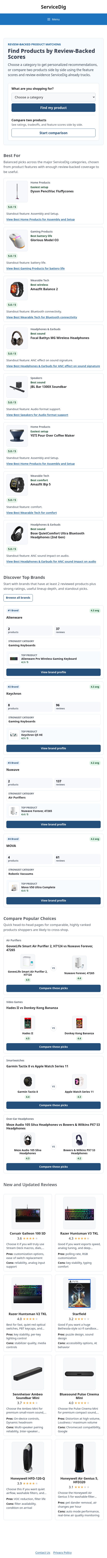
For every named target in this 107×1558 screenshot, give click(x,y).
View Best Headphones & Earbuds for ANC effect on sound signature (53, 366)
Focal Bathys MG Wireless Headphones (59, 338)
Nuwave (12, 769)
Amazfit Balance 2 (44, 289)
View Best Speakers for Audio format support (37, 415)
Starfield (79, 1314)
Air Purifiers (13, 940)
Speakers (36, 378)
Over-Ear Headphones (20, 1119)
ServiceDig (53, 6)
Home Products (40, 182)
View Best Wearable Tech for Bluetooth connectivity (41, 317)
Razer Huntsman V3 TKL (79, 1233)
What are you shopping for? (33, 89)
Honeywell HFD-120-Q (28, 1478)
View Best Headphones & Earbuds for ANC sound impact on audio (51, 561)
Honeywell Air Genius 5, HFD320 (79, 1480)
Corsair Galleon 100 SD (28, 1233)
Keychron (13, 693)
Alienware (14, 617)
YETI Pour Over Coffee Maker (52, 435)
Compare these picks (53, 988)
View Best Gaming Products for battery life (35, 268)
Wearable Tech (39, 280)
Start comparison (53, 133)
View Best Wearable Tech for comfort (31, 512)
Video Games (14, 1002)
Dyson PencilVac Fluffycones (52, 191)
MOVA (11, 845)
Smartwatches (15, 1060)
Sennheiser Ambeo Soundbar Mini (28, 1396)
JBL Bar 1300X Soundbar (48, 387)
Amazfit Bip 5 (40, 484)
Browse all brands (18, 597)
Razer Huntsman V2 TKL (28, 1314)
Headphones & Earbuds (45, 329)
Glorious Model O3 (44, 240)
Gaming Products (41, 231)
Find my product (53, 108)
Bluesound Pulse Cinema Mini (79, 1396)
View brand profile (53, 672)
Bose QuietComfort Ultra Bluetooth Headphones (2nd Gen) (57, 535)
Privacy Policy (62, 1552)
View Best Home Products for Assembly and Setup (40, 219)
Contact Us (42, 1552)
